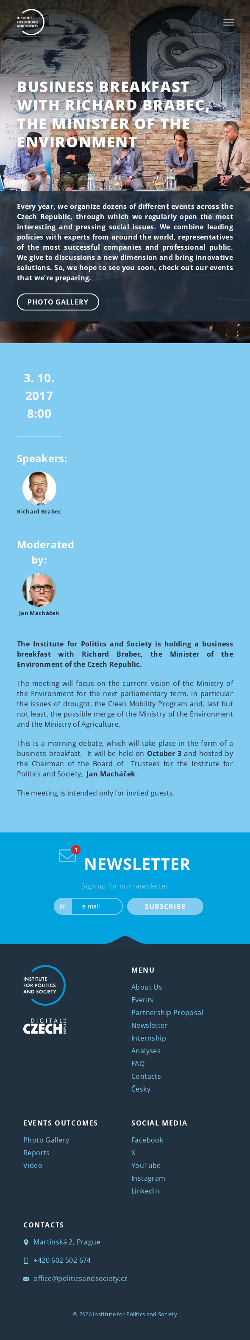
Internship (148, 1038)
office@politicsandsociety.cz (75, 1278)
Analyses (146, 1050)
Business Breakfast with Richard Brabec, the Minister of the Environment (114, 114)
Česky (140, 1089)
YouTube (146, 1165)
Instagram (148, 1178)
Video (32, 1165)
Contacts (146, 1076)
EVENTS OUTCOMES (60, 1123)
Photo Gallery (58, 302)
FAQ (137, 1063)
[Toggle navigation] (228, 22)
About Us (146, 987)
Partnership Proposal (167, 1012)
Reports (36, 1152)
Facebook (147, 1140)
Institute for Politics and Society (135, 1314)
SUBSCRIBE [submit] (165, 906)
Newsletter (149, 1025)
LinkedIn (145, 1191)
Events (142, 999)
